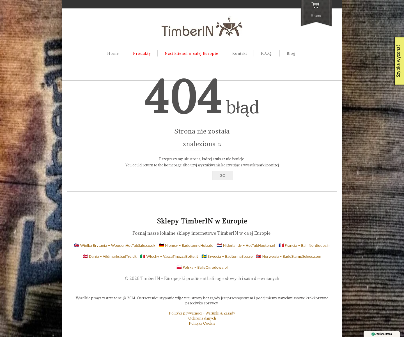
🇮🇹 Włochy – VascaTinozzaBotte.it (169, 256)
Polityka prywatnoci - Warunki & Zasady (202, 313)
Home (113, 53)
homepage (173, 165)
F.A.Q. (267, 53)
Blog (291, 53)
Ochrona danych (202, 318)
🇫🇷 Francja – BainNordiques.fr (304, 245)
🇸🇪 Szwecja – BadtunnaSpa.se (227, 256)
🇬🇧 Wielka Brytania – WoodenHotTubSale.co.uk (114, 245)
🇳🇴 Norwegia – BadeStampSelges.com (288, 256)
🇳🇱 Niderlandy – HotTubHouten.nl (246, 245)
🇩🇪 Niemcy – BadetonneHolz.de (186, 245)
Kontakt (239, 53)
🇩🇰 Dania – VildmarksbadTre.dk (110, 256)
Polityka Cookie (202, 323)
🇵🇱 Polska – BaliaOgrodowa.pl (202, 267)
